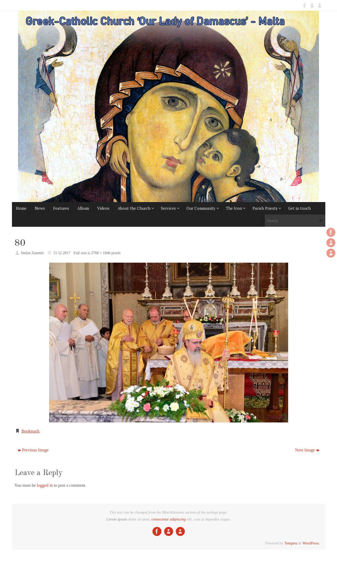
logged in (45, 485)
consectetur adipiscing (168, 519)
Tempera (291, 543)
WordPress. (311, 543)
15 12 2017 (61, 253)
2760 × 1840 (100, 253)
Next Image (307, 450)
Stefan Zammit (32, 253)
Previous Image (33, 450)
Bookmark (31, 431)
